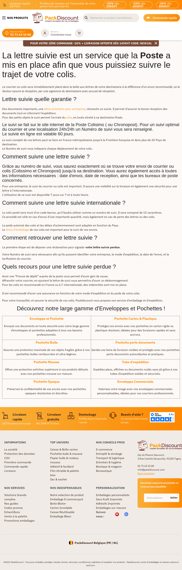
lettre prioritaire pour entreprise (64, 109)
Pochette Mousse (46, 362)
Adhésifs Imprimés (108, 503)
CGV (7, 458)
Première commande (17, 462)
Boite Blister (58, 503)
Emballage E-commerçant (66, 499)
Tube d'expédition (135, 362)
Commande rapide (16, 466)
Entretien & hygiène (108, 462)
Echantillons (12, 512)
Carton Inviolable (61, 508)
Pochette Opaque (47, 382)
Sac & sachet (58, 479)
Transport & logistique (110, 458)
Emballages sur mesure (111, 508)
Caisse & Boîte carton (64, 449)
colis (69, 117)
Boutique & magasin (109, 466)
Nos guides (11, 503)
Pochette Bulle (47, 342)
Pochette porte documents (135, 342)
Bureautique (104, 471)
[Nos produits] (15, 18)
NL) (115, 543)
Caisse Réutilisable (62, 512)
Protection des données (19, 453)
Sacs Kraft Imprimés (109, 499)
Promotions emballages (19, 520)
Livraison (10, 471)
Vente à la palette (15, 516)
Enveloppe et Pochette (46, 319)
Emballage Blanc (60, 516)
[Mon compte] (56, 33)
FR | (110, 543)
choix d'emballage (17, 229)
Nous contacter (146, 473)
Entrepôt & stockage (109, 453)
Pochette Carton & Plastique (135, 319)
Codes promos (13, 508)
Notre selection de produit (67, 495)
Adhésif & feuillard (62, 466)
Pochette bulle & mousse (66, 453)
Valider (174, 497)
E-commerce (104, 449)
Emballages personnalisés (112, 495)
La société (10, 449)
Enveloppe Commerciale (135, 382)
